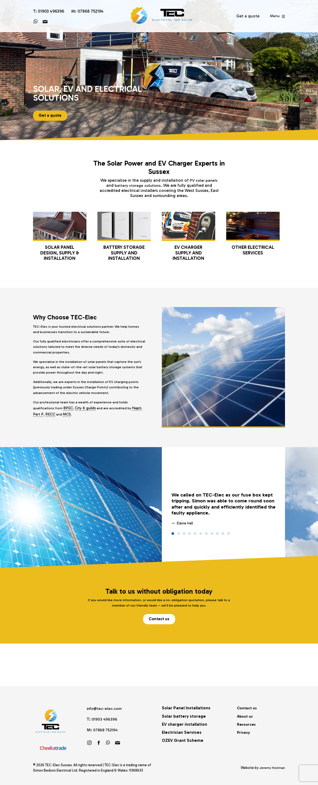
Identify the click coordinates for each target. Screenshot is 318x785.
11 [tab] (228, 535)
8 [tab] (212, 535)
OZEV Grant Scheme (182, 740)
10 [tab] (223, 535)
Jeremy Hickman (272, 768)
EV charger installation (184, 723)
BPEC (70, 416)
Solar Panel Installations (186, 707)
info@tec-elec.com (106, 708)
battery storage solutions (137, 185)
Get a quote (51, 114)
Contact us (159, 622)
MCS (79, 422)
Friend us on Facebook (98, 742)
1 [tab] (172, 535)
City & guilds (87, 416)
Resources (247, 723)
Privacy (244, 732)
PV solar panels (203, 180)
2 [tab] (178, 535)
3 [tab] (184, 535)
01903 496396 (105, 718)
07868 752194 (106, 729)
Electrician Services (182, 732)
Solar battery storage (184, 715)
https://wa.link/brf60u (108, 742)
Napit (37, 422)
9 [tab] (217, 535)
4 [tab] (189, 535)
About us (246, 715)
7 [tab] (206, 535)
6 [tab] (200, 535)
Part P (49, 422)
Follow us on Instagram (89, 742)
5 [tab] (195, 535)
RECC (61, 422)
